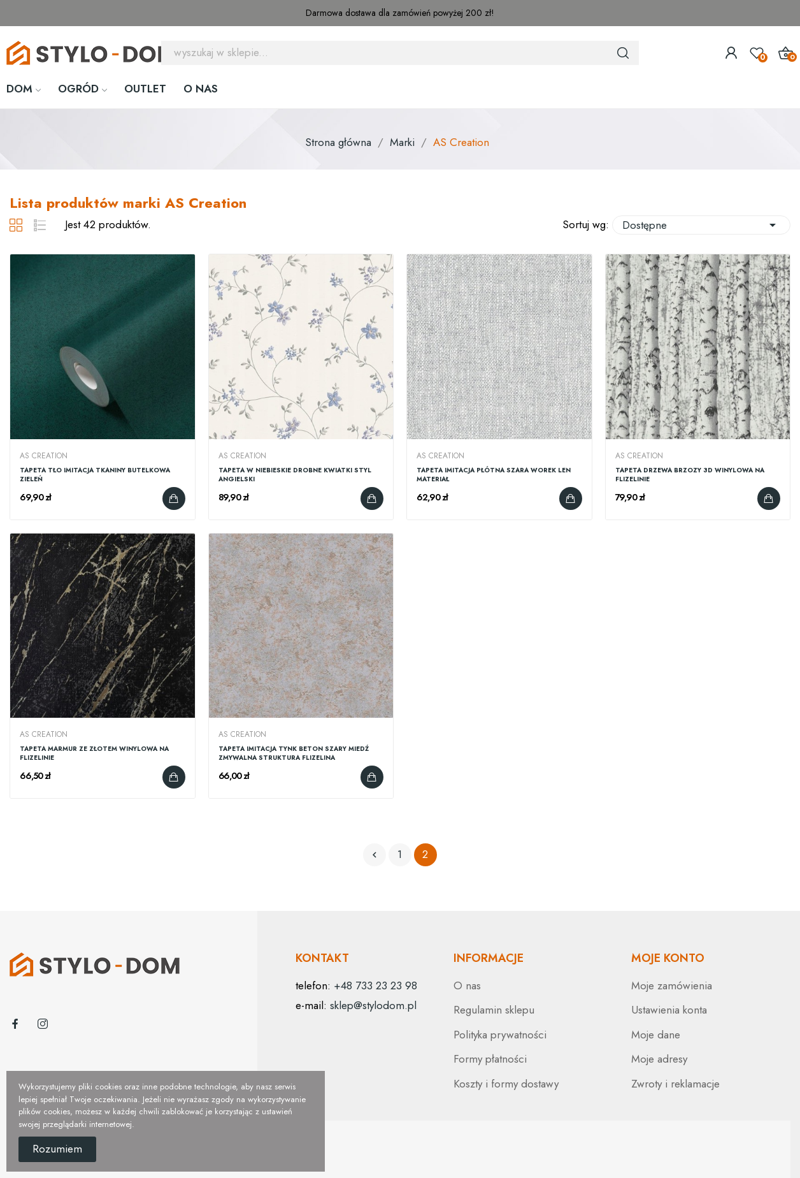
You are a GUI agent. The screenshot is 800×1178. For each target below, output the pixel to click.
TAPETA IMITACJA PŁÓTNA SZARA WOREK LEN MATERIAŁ (494, 475)
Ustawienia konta (669, 1009)
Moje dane (655, 1034)
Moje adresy (659, 1058)
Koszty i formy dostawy (506, 1083)
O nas (467, 985)
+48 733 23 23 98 (375, 985)
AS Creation (44, 456)
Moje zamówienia (671, 985)
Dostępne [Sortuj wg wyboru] (701, 225)
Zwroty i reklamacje (675, 1083)
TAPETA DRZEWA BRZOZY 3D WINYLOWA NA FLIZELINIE (689, 475)
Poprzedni (374, 855)
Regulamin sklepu (494, 1009)
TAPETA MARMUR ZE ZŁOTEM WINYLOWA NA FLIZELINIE (94, 753)
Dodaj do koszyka (173, 498)
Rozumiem (57, 1148)
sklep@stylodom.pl (373, 1005)
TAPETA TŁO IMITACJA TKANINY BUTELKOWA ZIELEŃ (95, 475)
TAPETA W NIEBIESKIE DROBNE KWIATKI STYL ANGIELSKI (294, 475)
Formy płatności (490, 1058)
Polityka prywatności (500, 1034)
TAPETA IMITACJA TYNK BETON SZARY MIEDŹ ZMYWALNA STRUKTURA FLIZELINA (293, 753)
